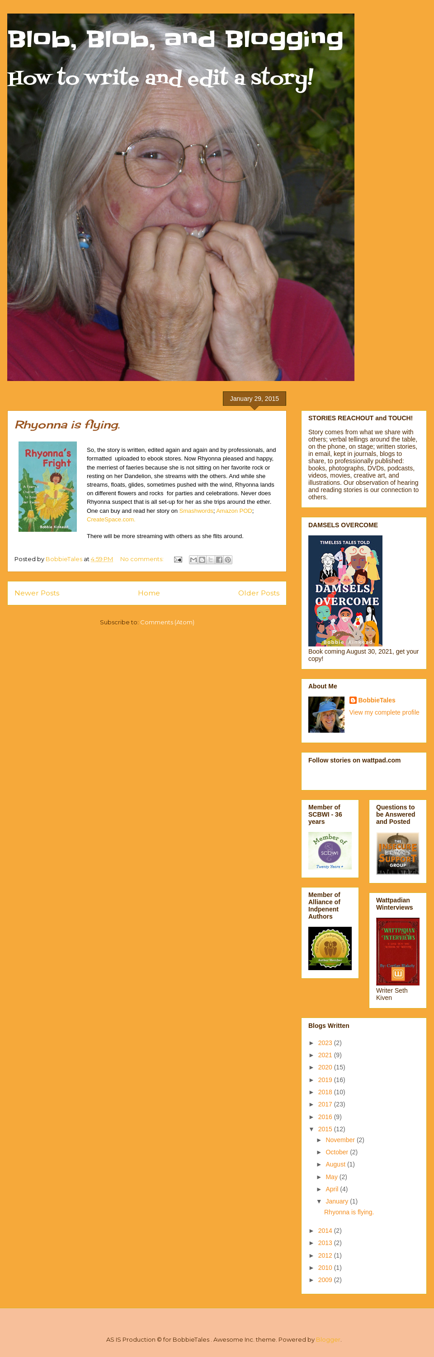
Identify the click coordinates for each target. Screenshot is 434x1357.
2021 (326, 1055)
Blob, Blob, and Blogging (175, 39)
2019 (326, 1079)
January (338, 1201)
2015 (326, 1129)
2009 (326, 1279)
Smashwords (196, 510)
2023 (326, 1042)
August (336, 1164)
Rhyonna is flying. (67, 424)
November (341, 1139)
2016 (326, 1116)
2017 (326, 1104)
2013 (326, 1242)
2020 (326, 1067)
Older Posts (258, 593)
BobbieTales (377, 700)
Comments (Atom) (167, 622)
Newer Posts (36, 593)
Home (149, 593)
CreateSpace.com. (111, 519)
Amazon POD (234, 510)
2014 (326, 1230)
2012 (326, 1255)
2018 (326, 1092)
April (333, 1189)
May (332, 1176)
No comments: (142, 558)
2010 (326, 1267)
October (338, 1152)
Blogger (328, 1339)
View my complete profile (384, 712)
